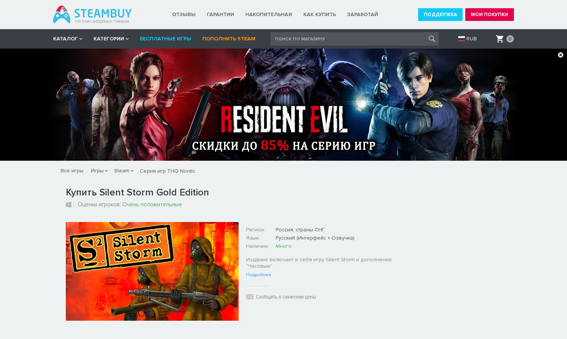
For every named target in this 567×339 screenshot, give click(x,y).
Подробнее (259, 275)
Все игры (72, 170)
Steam (121, 170)
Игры (97, 170)
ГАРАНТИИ (220, 14)
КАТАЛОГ (65, 39)
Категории (109, 39)
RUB (471, 39)
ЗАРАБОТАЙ (362, 14)
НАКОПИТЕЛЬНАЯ (268, 14)
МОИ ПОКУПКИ (489, 15)
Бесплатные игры (165, 39)
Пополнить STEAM (228, 39)
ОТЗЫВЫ (184, 14)
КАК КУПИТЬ (319, 14)
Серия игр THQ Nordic (167, 171)
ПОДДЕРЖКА (440, 15)
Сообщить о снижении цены (286, 296)
